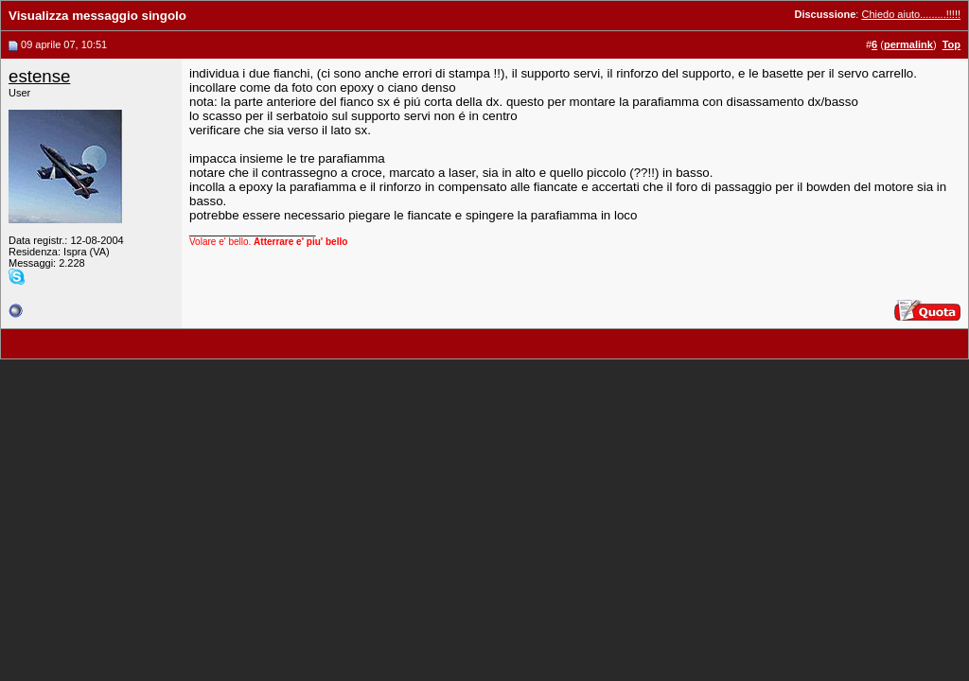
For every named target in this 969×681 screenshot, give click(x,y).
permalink (908, 44)
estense (39, 76)
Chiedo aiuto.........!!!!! (910, 14)
